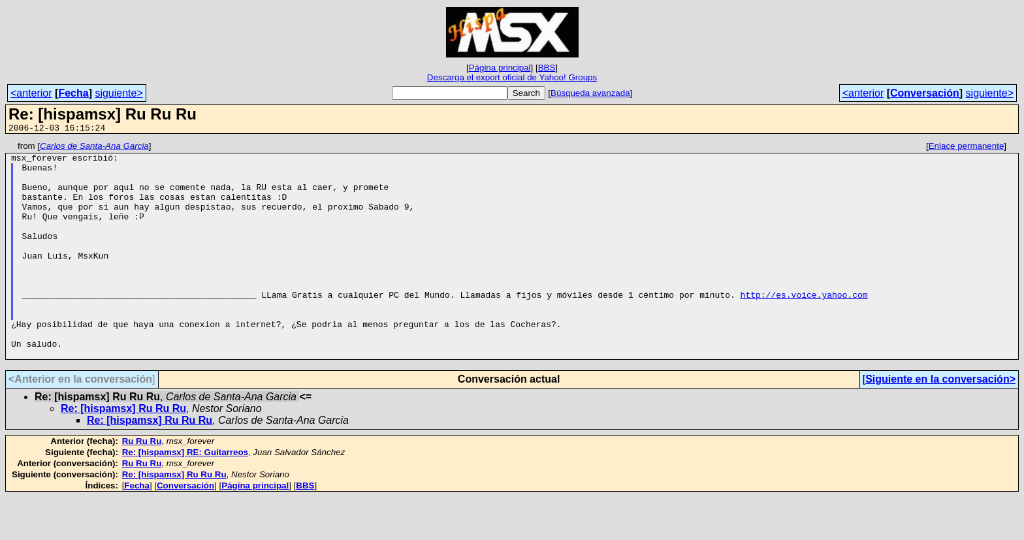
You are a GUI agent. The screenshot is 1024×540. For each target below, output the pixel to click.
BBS (547, 67)
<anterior (31, 93)
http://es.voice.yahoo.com (803, 326)
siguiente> (118, 93)
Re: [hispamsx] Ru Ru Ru (123, 451)
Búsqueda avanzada (590, 93)
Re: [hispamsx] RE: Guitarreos (185, 495)
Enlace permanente (966, 148)
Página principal (500, 67)
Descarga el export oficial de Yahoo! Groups (512, 77)
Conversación (924, 93)
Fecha (73, 93)
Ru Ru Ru (142, 484)
